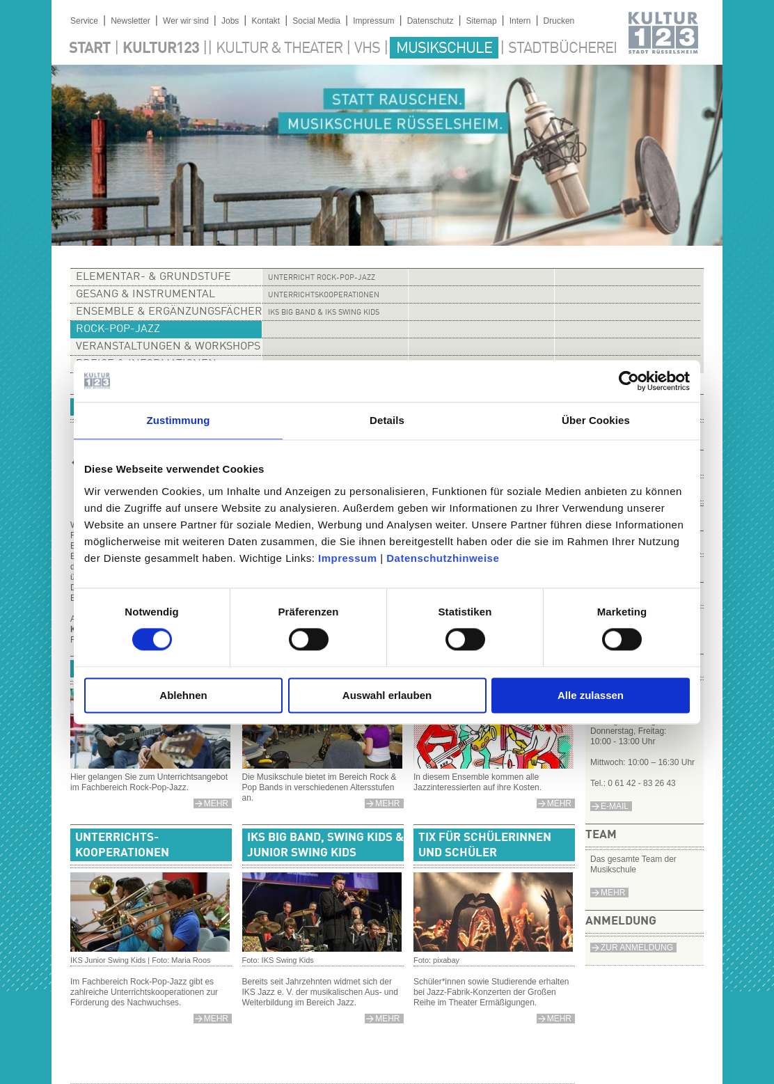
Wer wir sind (186, 21)
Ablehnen (183, 695)
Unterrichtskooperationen (323, 295)
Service (84, 21)
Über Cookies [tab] (596, 420)
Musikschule (444, 48)
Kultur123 (161, 48)
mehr (216, 803)
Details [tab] (387, 420)
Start (90, 48)
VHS (367, 48)
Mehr (613, 892)
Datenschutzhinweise (442, 558)
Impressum (347, 558)
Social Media (316, 21)
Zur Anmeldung (637, 947)
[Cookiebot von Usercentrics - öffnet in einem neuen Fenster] (629, 380)
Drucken (559, 21)
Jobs (230, 21)
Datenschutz (430, 21)
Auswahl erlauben (387, 695)
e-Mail (615, 806)
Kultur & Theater (279, 48)
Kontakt (265, 21)
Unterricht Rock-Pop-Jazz (321, 278)
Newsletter (130, 21)
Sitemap (481, 21)
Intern (520, 21)
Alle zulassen (591, 695)
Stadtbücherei (562, 48)
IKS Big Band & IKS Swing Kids (323, 313)
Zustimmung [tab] (178, 420)
